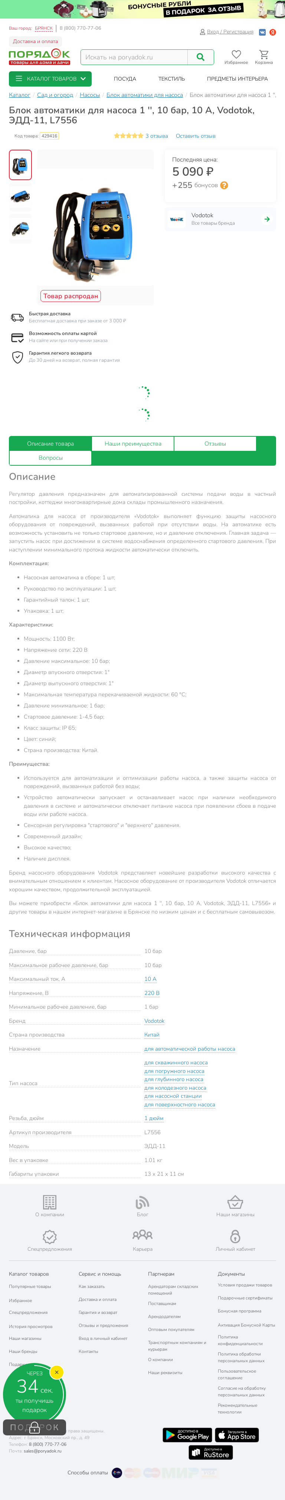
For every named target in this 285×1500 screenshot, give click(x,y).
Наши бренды (23, 1351)
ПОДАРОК (34, 1427)
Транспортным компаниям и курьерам (177, 1346)
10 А (150, 979)
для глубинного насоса (173, 1079)
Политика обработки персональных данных (241, 1357)
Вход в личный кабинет (103, 1338)
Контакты (88, 1351)
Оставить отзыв (196, 136)
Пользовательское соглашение (237, 1374)
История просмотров (30, 1327)
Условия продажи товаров (245, 1285)
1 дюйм (154, 1118)
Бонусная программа (239, 1311)
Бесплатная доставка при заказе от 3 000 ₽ (77, 321)
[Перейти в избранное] (236, 57)
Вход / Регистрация (226, 31)
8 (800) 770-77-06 (80, 28)
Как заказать (92, 1286)
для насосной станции (173, 1096)
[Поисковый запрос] (134, 57)
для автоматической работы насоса (189, 1048)
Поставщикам (162, 1304)
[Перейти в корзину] (264, 57)
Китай (152, 1034)
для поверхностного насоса (179, 1104)
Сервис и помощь (100, 1274)
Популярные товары (30, 1286)
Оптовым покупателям (171, 1330)
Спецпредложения (28, 1312)
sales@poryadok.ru (43, 1451)
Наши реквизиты (165, 1373)
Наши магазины (25, 1338)
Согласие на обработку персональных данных (242, 1391)
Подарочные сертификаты (245, 1298)
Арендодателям (164, 1317)
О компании (160, 1360)
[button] (50, 79)
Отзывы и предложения (103, 1325)
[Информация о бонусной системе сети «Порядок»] (224, 185)
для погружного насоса (174, 1071)
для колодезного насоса (175, 1087)
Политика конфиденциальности (240, 1340)
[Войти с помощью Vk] (262, 32)
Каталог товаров (29, 1274)
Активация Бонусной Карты (246, 1325)
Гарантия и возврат (98, 1312)
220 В (152, 993)
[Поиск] (201, 57)
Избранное (20, 1301)
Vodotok (154, 1021)
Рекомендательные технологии (237, 1408)
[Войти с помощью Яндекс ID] (272, 32)
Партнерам (161, 1274)
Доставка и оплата (35, 41)
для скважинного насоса (176, 1062)
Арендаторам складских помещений (173, 1289)
